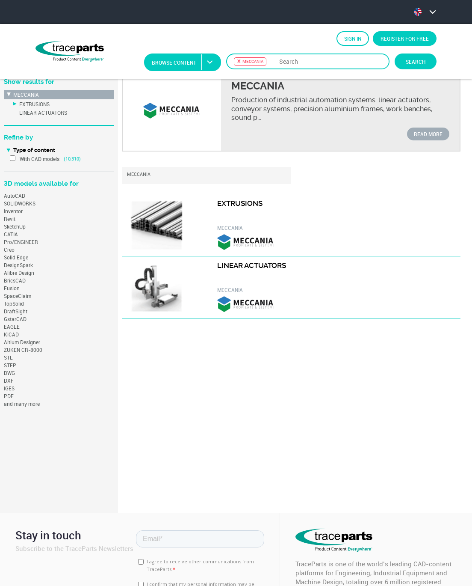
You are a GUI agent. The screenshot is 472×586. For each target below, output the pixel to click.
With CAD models (39, 158)
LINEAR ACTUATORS (43, 112)
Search (415, 61)
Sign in (352, 38)
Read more (428, 134)
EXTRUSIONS (34, 104)
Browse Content (186, 62)
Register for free (405, 38)
